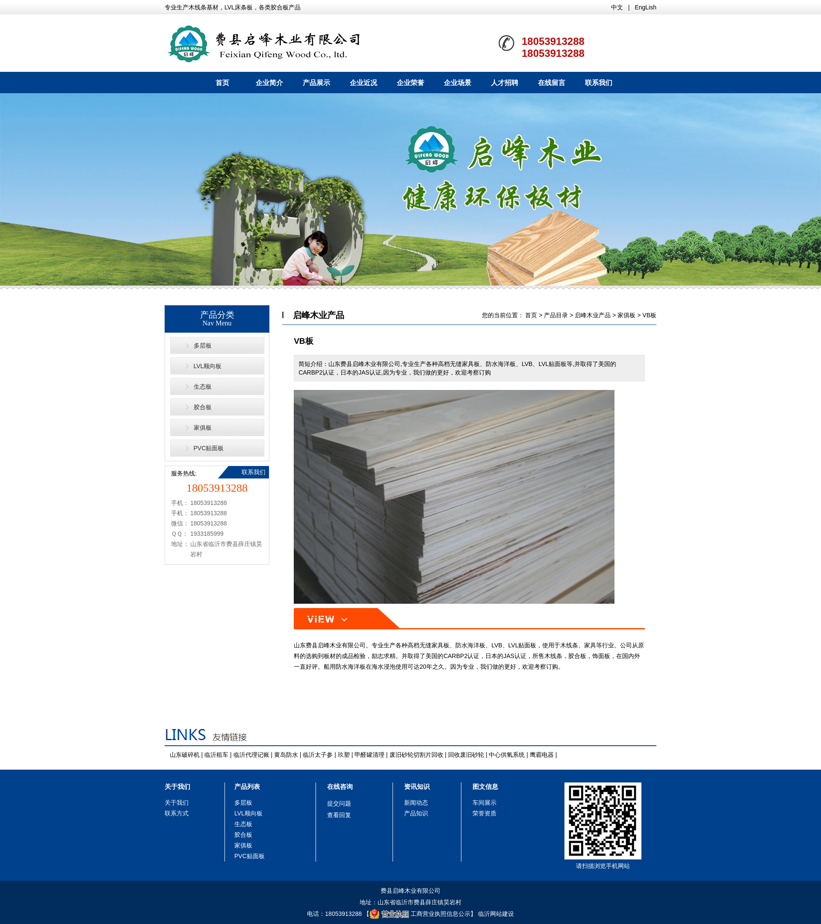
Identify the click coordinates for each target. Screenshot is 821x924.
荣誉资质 (484, 813)
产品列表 (247, 786)
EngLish (645, 7)
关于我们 (177, 786)
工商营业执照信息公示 (419, 913)
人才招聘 (504, 82)
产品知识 (416, 813)
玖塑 (344, 754)
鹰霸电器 (542, 754)
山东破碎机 (185, 754)
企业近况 (363, 82)
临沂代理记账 (251, 754)
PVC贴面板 (209, 448)
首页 (222, 82)
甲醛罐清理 (369, 754)
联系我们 (598, 82)
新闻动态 (416, 802)
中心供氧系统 (507, 754)
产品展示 (316, 82)
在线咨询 (340, 786)
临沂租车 (216, 754)
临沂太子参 (318, 754)
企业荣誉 (410, 82)
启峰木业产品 (593, 315)
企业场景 (457, 82)
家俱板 (203, 427)
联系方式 (177, 813)
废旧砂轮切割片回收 (416, 754)
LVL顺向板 (208, 366)
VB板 (649, 315)
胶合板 (203, 407)
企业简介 (269, 82)
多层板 (203, 345)
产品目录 (556, 315)
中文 (617, 7)
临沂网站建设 (496, 913)
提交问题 (339, 803)
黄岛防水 (286, 754)
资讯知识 (417, 786)
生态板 (203, 386)
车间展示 (484, 802)
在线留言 (551, 82)
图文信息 (485, 786)
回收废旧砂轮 (466, 754)
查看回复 (339, 815)
